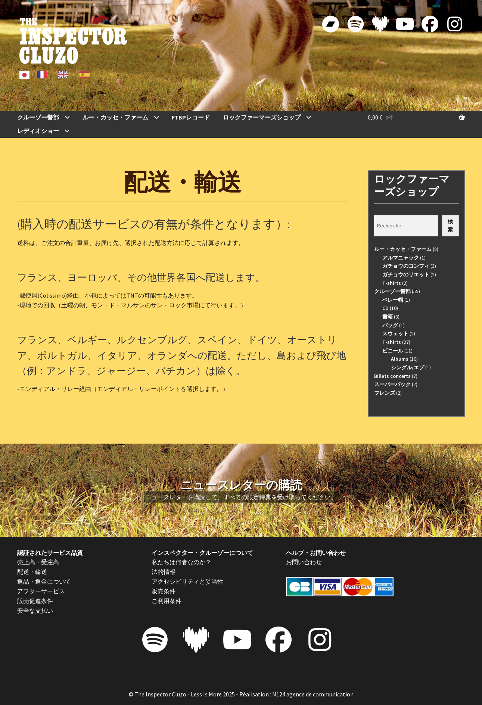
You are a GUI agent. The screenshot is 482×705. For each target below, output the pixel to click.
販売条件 (163, 591)
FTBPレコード (191, 117)
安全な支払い (35, 610)
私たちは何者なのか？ (181, 562)
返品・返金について (44, 581)
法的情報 (163, 571)
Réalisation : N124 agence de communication (296, 694)
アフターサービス (41, 591)
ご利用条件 (166, 601)
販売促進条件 (35, 601)
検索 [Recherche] (450, 225)
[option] (44, 74)
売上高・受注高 (38, 562)
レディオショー (38, 130)
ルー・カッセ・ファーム (115, 117)
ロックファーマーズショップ (262, 117)
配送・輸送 (32, 571)
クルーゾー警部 (38, 117)
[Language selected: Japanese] (57, 74)
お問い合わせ (304, 562)
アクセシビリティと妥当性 (187, 581)
